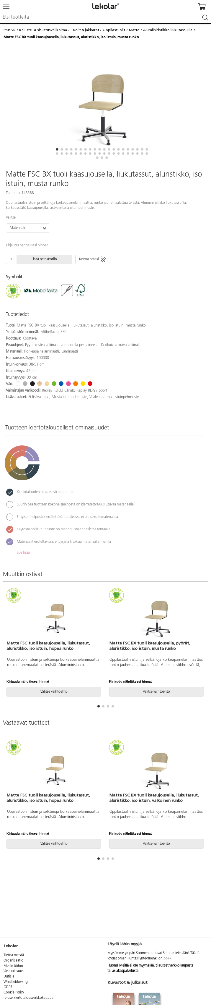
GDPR (8, 987)
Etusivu (9, 30)
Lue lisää (23, 553)
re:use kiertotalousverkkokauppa (28, 998)
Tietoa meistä (14, 955)
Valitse (11, 217)
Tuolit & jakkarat (85, 30)
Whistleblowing (16, 982)
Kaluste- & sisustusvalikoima (43, 30)
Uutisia (9, 976)
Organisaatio (13, 960)
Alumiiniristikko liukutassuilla (167, 30)
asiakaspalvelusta (125, 971)
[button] (57, 149)
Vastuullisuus (14, 971)
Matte (134, 30)
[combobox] (105, 18)
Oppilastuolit (114, 30)
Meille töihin (13, 966)
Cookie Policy (14, 992)
